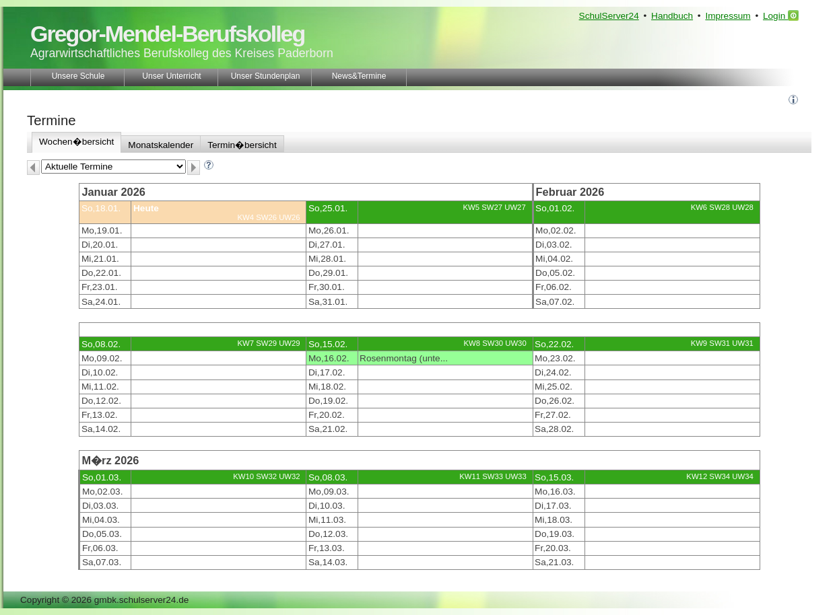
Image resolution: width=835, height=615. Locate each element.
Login (781, 15)
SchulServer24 (609, 16)
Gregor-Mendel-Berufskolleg (167, 33)
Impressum (727, 16)
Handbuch (672, 16)
